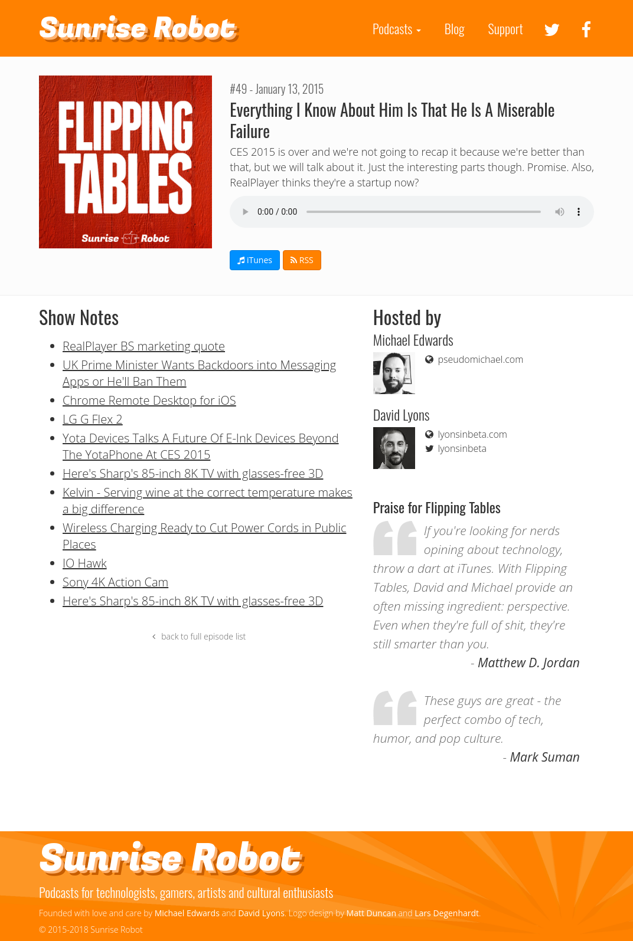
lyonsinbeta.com (465, 434)
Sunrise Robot (137, 28)
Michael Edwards (187, 913)
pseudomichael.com (473, 359)
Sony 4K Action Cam (115, 582)
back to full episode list (197, 636)
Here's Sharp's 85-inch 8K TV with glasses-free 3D (193, 473)
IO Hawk (85, 563)
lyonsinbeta (455, 448)
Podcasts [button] (397, 28)
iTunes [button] (254, 259)
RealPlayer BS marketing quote (144, 346)
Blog (455, 28)
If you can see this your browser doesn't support (412, 212)
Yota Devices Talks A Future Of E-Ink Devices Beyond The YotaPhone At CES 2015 (201, 446)
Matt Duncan (371, 913)
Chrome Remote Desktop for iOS (149, 400)
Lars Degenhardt (447, 913)
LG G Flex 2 (93, 419)
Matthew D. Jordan (529, 662)
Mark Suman (545, 757)
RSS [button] (302, 259)
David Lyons (261, 913)
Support (505, 28)
